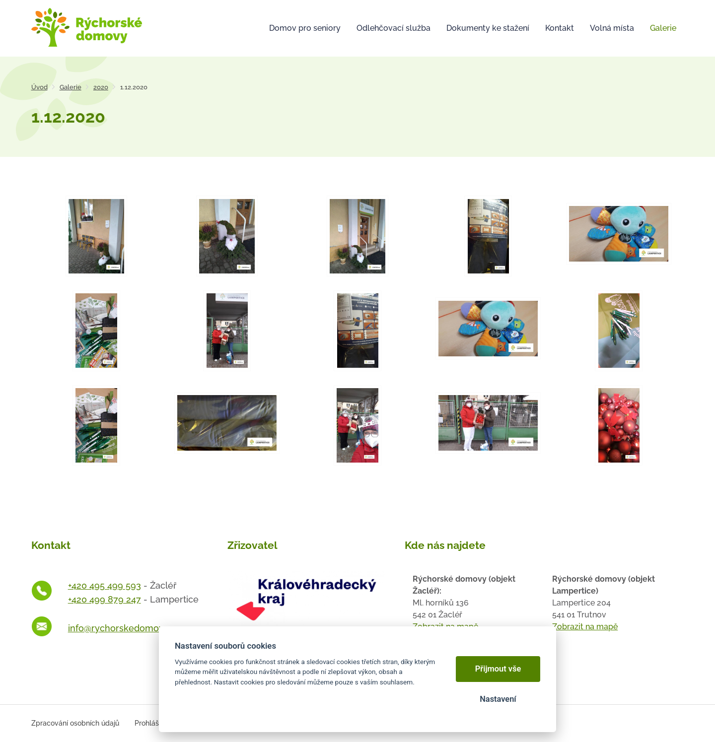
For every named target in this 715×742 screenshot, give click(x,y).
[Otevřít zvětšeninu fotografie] (96, 236)
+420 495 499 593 (104, 585)
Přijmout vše (498, 669)
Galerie (70, 87)
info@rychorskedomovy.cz (124, 628)
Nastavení (498, 699)
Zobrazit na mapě (585, 626)
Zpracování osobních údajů (75, 723)
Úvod (39, 87)
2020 (100, 87)
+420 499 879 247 (104, 599)
